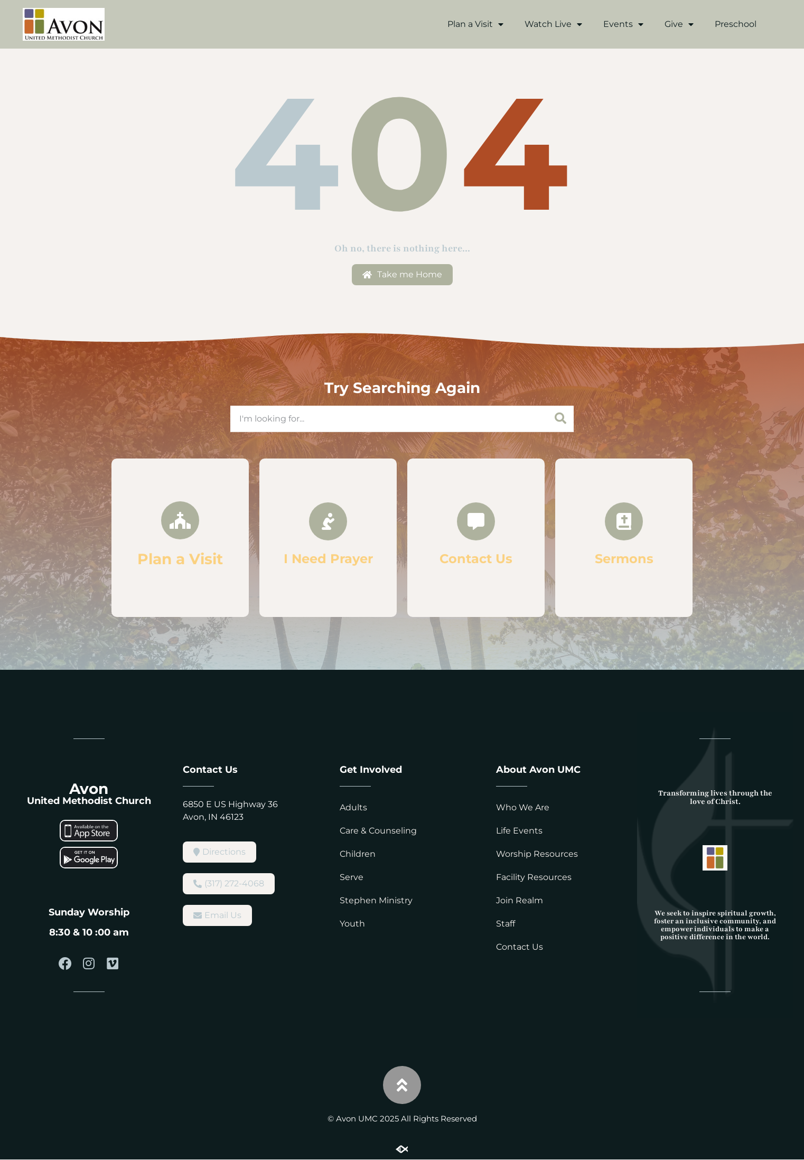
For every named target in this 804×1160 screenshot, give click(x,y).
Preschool (735, 24)
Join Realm (519, 900)
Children (358, 854)
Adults (353, 807)
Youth (352, 924)
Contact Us (519, 947)
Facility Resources (534, 877)
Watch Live (553, 24)
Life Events (519, 831)
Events (623, 24)
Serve (351, 877)
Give (679, 24)
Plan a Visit (475, 24)
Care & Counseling (378, 831)
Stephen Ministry (376, 900)
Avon (88, 789)
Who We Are (522, 807)
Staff (505, 924)
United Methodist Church (89, 801)
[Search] (560, 418)
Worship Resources (537, 854)
